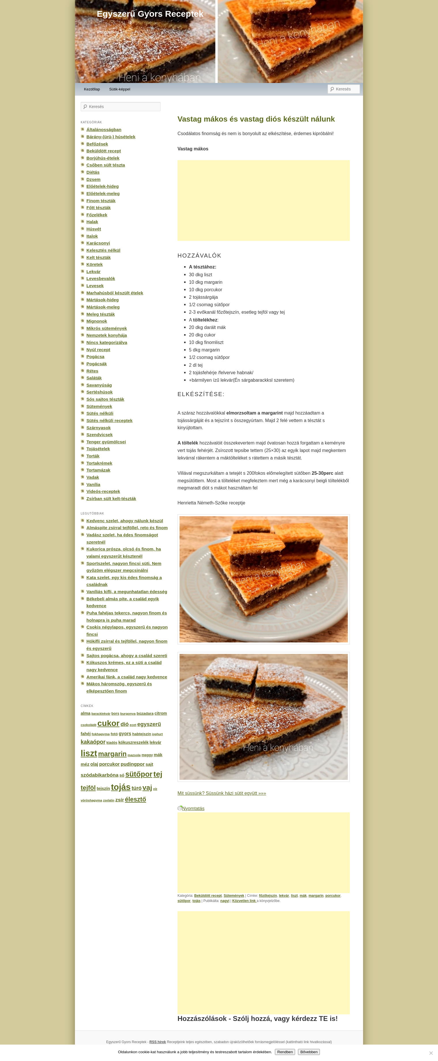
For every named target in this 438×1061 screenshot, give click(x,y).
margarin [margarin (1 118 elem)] (112, 754)
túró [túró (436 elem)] (137, 788)
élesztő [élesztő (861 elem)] (135, 799)
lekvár (284, 896)
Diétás (92, 172)
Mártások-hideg (102, 299)
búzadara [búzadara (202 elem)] (145, 713)
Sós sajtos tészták (105, 399)
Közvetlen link (244, 901)
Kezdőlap (92, 89)
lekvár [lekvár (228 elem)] (155, 742)
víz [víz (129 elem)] (155, 788)
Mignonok (96, 321)
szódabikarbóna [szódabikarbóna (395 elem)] (99, 775)
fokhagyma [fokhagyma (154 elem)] (101, 734)
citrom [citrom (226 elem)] (160, 713)
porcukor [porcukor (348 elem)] (109, 764)
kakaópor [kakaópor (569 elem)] (93, 742)
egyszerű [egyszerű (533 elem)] (149, 724)
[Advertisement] (264, 200)
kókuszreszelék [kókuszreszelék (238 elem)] (133, 742)
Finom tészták (101, 200)
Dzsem (93, 179)
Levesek (95, 285)
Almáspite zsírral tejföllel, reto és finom (127, 527)
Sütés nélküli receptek (109, 420)
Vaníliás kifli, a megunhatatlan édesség (126, 591)
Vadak (92, 477)
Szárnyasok (98, 427)
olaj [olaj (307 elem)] (94, 764)
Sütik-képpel (119, 89)
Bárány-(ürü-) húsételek (110, 136)
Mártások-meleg (103, 307)
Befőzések (97, 143)
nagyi (225, 901)
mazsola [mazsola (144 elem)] (134, 755)
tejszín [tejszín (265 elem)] (103, 788)
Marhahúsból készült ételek (114, 292)
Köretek (94, 264)
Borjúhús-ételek (102, 158)
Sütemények (234, 896)
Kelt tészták (98, 257)
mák (303, 896)
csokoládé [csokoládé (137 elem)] (89, 725)
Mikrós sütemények (106, 328)
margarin (316, 896)
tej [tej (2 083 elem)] (157, 774)
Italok (92, 236)
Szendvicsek (99, 434)
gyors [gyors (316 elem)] (125, 733)
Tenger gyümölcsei (106, 441)
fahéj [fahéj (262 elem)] (86, 733)
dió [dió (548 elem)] (124, 724)
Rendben (285, 1052)
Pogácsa (95, 356)
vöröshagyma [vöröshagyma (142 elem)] (91, 800)
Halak (92, 221)
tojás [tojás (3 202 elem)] (121, 787)
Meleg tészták (100, 314)
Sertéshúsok (99, 391)
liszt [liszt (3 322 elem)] (89, 753)
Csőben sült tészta (105, 164)
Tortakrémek (99, 463)
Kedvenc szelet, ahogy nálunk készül (124, 520)
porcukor (332, 896)
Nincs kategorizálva (106, 342)
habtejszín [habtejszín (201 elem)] (141, 734)
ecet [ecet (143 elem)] (133, 725)
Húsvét (93, 228)
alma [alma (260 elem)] (85, 713)
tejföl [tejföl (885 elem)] (88, 787)
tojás (196, 901)
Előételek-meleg (103, 193)
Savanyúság (99, 385)
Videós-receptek (103, 491)
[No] (431, 1053)
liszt (294, 896)
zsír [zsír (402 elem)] (119, 800)
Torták (92, 455)
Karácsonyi (98, 243)
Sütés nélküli (99, 413)
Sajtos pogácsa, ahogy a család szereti (126, 655)
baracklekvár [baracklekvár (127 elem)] (100, 713)
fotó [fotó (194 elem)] (114, 734)
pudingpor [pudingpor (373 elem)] (133, 764)
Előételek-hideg (102, 186)
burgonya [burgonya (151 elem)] (127, 713)
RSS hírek (158, 1042)
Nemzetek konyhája (106, 335)
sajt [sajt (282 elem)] (149, 764)
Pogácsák (96, 363)
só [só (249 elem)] (121, 775)
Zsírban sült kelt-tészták (111, 498)
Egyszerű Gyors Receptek (150, 13)
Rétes (92, 370)
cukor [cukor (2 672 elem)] (108, 723)
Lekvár (93, 271)
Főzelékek (96, 214)
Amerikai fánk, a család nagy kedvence (126, 676)
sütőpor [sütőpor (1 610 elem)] (138, 774)
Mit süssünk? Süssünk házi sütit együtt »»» (222, 793)
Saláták (94, 377)
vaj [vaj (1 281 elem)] (147, 787)
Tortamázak (98, 470)
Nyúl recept (98, 349)
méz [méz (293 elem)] (85, 764)
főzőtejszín (268, 896)
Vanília (93, 484)
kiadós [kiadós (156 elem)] (111, 743)
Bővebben (309, 1052)
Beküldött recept (208, 896)
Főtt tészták (98, 207)
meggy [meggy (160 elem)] (147, 755)
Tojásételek (98, 448)
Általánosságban (103, 129)
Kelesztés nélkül (103, 250)
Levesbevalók (100, 278)
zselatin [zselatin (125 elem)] (108, 800)
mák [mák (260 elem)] (158, 754)
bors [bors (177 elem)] (115, 714)
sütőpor (184, 901)
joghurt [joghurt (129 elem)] (157, 734)
